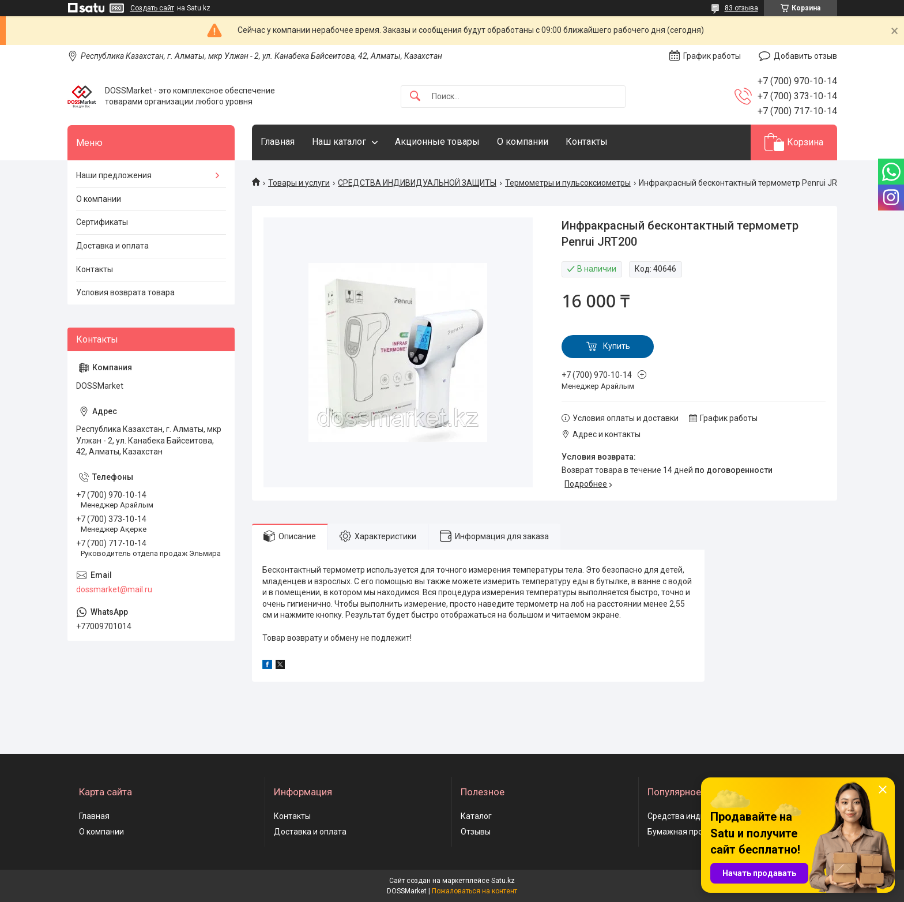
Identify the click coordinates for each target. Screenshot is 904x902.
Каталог (476, 816)
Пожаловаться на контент (474, 891)
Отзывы (476, 831)
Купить (616, 346)
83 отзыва (741, 8)
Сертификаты (102, 222)
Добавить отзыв (805, 56)
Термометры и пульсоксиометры (568, 182)
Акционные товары (437, 141)
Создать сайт (152, 8)
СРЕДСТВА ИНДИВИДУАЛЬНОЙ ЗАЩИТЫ (417, 182)
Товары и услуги (299, 182)
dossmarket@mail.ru (114, 589)
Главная (278, 141)
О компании (522, 141)
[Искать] (415, 97)
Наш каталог (339, 141)
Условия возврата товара (125, 292)
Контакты (587, 141)
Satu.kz (503, 881)
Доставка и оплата (112, 245)
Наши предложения (114, 175)
